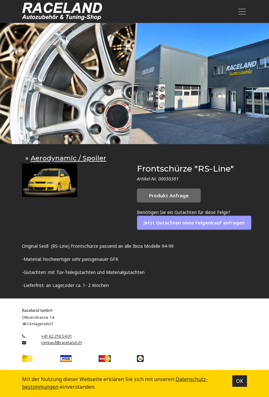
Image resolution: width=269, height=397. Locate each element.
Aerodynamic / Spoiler (68, 158)
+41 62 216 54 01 (56, 336)
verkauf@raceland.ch (61, 342)
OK (239, 381)
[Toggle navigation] (241, 11)
